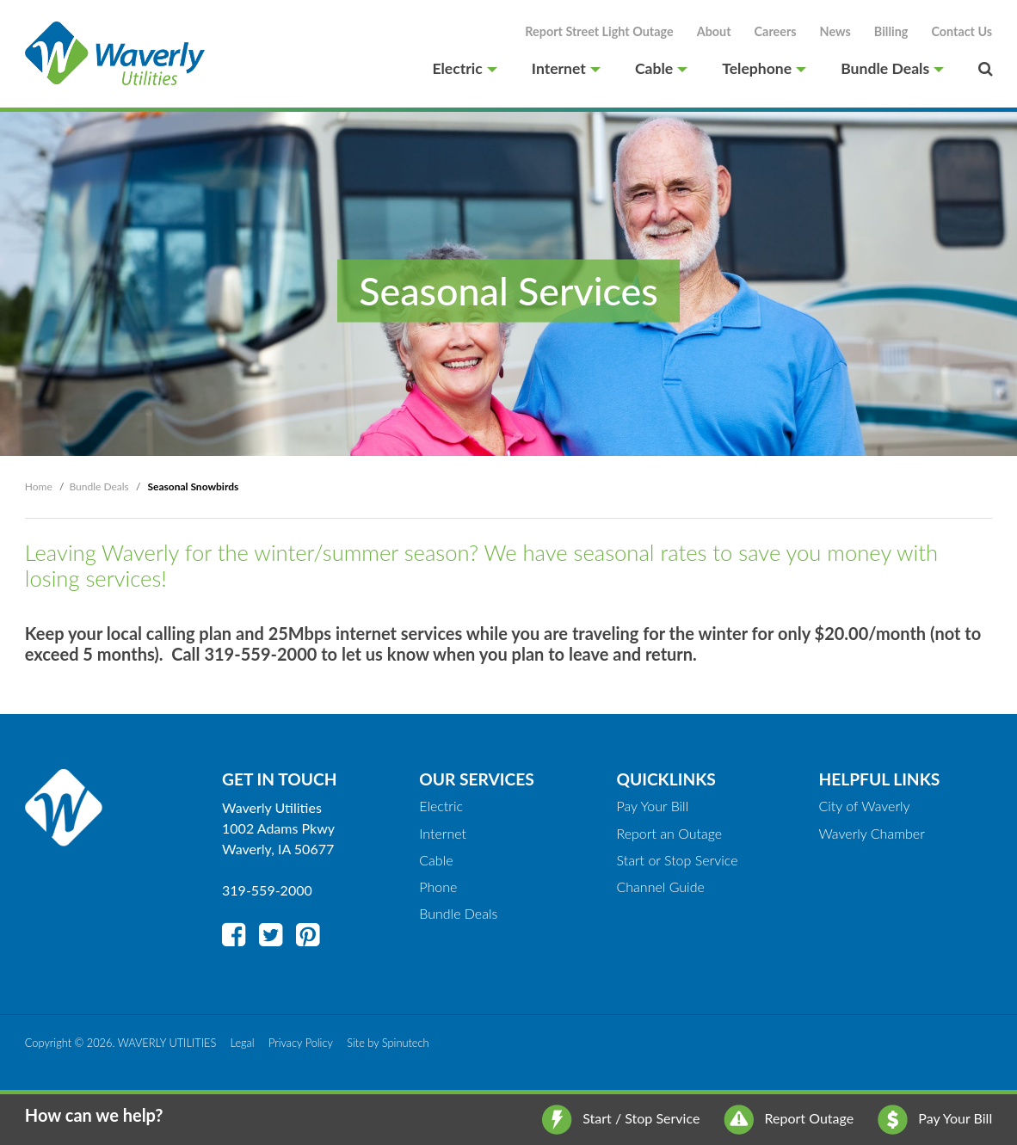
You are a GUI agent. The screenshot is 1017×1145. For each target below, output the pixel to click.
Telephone (764, 68)
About (714, 31)
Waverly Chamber (871, 833)
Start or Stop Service (676, 860)
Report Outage (789, 1118)
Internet (566, 68)
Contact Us (961, 31)
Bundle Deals (892, 68)
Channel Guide (660, 886)
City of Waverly (863, 805)
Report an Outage (669, 833)
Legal (243, 1043)
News (835, 31)
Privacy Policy (300, 1043)
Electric (464, 68)
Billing (891, 31)
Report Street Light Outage (599, 31)
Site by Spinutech (387, 1043)
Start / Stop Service (621, 1118)
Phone (438, 886)
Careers (776, 31)
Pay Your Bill (935, 1118)
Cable (661, 68)
